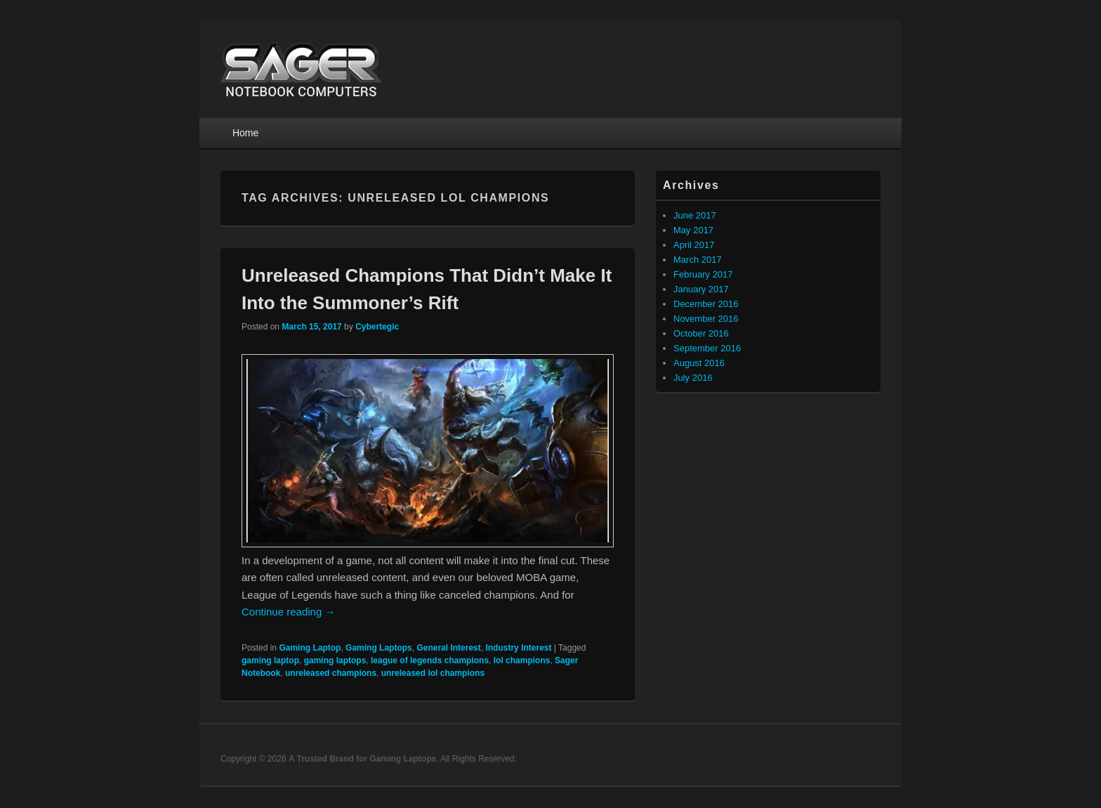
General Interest (448, 648)
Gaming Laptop (310, 648)
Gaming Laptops (378, 648)
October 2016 (701, 333)
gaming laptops (335, 660)
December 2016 (706, 304)
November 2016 (706, 318)
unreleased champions (330, 673)
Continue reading (288, 612)
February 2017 (703, 274)
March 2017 (697, 259)
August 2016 (699, 363)
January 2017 (701, 289)
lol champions (522, 660)
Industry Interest (518, 648)
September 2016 (707, 348)
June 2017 (694, 215)
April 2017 (694, 245)
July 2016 (693, 377)
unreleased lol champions (432, 673)
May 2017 (693, 230)
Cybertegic (377, 327)
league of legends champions (430, 660)
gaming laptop (270, 660)
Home (245, 132)
